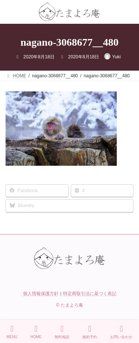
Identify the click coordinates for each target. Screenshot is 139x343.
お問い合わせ (121, 332)
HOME (36, 332)
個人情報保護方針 (41, 293)
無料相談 (61, 332)
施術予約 (89, 332)
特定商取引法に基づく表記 (89, 293)
